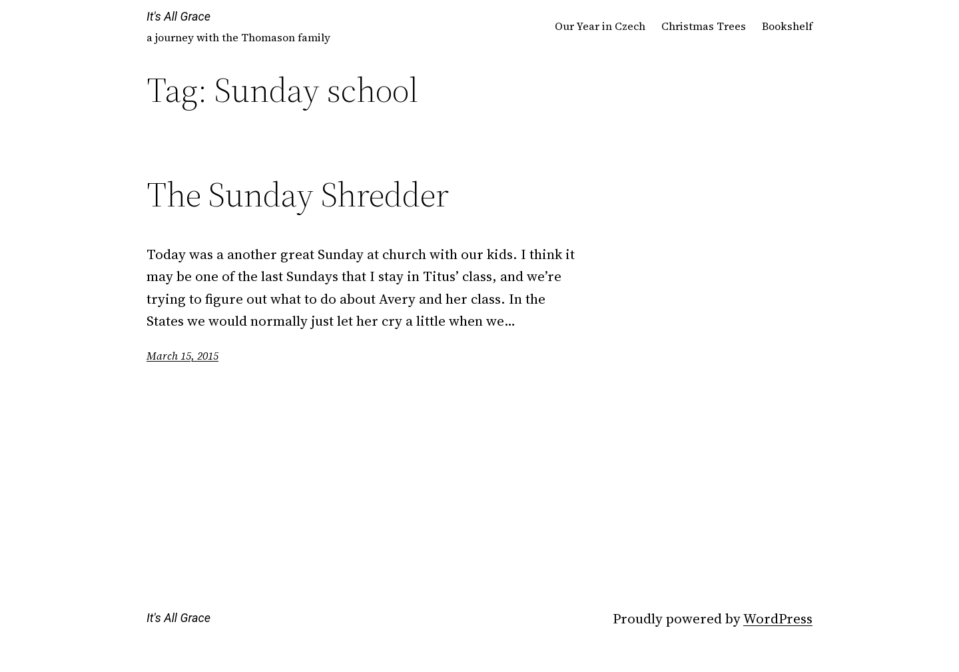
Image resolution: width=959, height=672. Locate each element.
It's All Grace (178, 16)
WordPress (777, 618)
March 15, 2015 (182, 355)
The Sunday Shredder (298, 194)
